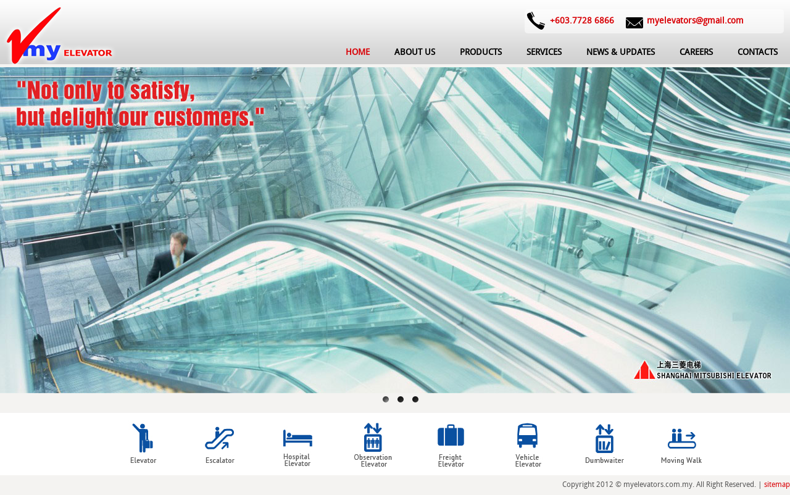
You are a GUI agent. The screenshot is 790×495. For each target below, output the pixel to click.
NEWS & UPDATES (620, 52)
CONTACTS (758, 52)
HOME (358, 52)
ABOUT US (414, 52)
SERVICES (544, 52)
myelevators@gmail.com (695, 20)
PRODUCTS (481, 52)
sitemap (777, 484)
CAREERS (696, 52)
